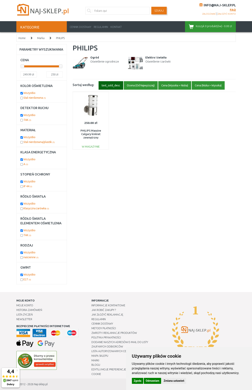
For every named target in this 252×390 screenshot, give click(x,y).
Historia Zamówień (29, 309)
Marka (40, 38)
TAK (27, 119)
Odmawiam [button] (152, 380)
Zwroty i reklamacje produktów (114, 332)
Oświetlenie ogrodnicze (104, 61)
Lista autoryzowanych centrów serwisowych (122, 351)
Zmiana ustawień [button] (174, 380)
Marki (95, 360)
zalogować (209, 14)
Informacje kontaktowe (108, 305)
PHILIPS (60, 38)
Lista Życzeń (24, 314)
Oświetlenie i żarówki (158, 61)
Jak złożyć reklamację (107, 314)
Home (22, 38)
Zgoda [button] (137, 380)
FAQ (233, 9)
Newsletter (24, 319)
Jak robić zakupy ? (103, 309)
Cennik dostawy (80, 26)
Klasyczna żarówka (36, 208)
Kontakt (116, 26)
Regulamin (101, 26)
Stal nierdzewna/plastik (39, 142)
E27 (27, 279)
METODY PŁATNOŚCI (103, 328)
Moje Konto (24, 305)
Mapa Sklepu (99, 355)
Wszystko (29, 92)
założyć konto (227, 14)
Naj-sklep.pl (41, 384)
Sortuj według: (83, 85)
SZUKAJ (159, 10)
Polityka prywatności (106, 337)
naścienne (31, 257)
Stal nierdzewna (34, 97)
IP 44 (27, 186)
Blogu (95, 364)
